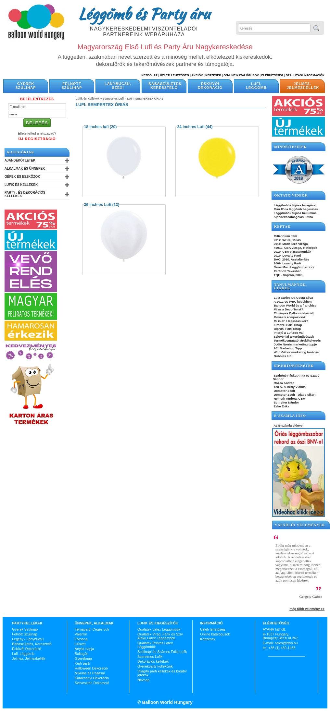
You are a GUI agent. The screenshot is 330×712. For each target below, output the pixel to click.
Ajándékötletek (20, 160)
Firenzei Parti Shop (287, 325)
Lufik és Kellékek (21, 185)
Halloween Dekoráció (91, 668)
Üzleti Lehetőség (174, 75)
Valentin (81, 634)
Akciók (197, 75)
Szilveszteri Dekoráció (92, 683)
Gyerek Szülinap (26, 86)
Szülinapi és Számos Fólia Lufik (162, 652)
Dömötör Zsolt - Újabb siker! (294, 394)
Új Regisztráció (37, 139)
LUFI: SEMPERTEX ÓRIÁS (145, 98)
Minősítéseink (290, 147)
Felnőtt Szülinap (72, 86)
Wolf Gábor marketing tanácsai (296, 352)
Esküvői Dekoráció (210, 86)
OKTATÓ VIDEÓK (291, 195)
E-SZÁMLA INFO (290, 415)
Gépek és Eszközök (22, 176)
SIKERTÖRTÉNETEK (294, 366)
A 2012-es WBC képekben (292, 301)
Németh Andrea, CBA (289, 398)
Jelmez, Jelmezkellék (303, 86)
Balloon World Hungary (167, 702)
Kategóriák (20, 152)
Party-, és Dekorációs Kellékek (25, 194)
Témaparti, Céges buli (92, 629)
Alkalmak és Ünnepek (25, 168)
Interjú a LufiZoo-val (288, 332)
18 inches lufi (96, 127)
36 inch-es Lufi (97, 204)
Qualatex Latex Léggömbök (158, 629)
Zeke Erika (281, 406)
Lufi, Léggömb (256, 86)
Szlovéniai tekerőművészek (293, 336)
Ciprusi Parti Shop (287, 329)
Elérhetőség (272, 75)
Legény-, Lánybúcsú (28, 639)
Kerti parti (82, 663)
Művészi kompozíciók (289, 317)
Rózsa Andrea (283, 383)
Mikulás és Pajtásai (90, 673)
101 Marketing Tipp (287, 348)
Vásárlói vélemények (300, 525)
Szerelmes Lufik (149, 656)
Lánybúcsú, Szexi (118, 86)
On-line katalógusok (241, 75)
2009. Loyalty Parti (287, 263)
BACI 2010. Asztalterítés (291, 259)
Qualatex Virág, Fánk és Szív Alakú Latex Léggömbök (160, 636)
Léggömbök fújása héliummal (295, 213)
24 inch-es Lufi (191, 127)
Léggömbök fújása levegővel (294, 205)
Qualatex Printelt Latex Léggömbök (155, 645)
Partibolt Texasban (287, 271)
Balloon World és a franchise (294, 305)
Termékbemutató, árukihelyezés (297, 340)
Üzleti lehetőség (212, 629)
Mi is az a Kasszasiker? (290, 321)
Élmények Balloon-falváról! (293, 313)
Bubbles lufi (282, 356)
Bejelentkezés (37, 99)
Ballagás (81, 654)
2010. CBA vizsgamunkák (292, 251)
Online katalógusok (215, 634)
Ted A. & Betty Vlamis (289, 387)
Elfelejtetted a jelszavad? (37, 133)
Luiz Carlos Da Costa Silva (293, 297)
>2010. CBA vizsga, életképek (295, 247)
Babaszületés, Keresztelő (165, 86)
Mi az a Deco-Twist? (288, 309)
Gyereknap (83, 658)
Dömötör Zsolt (284, 390)
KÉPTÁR (282, 226)
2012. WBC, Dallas (287, 240)
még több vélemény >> (306, 609)
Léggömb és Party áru (144, 14)
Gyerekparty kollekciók (155, 666)
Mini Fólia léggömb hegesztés (295, 209)
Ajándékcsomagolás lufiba (293, 217)
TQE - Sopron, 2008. (288, 275)
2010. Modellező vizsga (290, 244)
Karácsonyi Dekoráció (92, 678)
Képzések (213, 75)
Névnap (143, 680)
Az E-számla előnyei (288, 425)
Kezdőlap (150, 75)
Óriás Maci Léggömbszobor (293, 267)
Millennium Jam (285, 236)
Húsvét (80, 644)
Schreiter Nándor (286, 402)
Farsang (81, 639)
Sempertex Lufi (113, 98)
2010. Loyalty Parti (287, 255)
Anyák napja (84, 649)
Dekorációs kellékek (153, 661)
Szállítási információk (305, 75)
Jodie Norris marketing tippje (295, 344)
